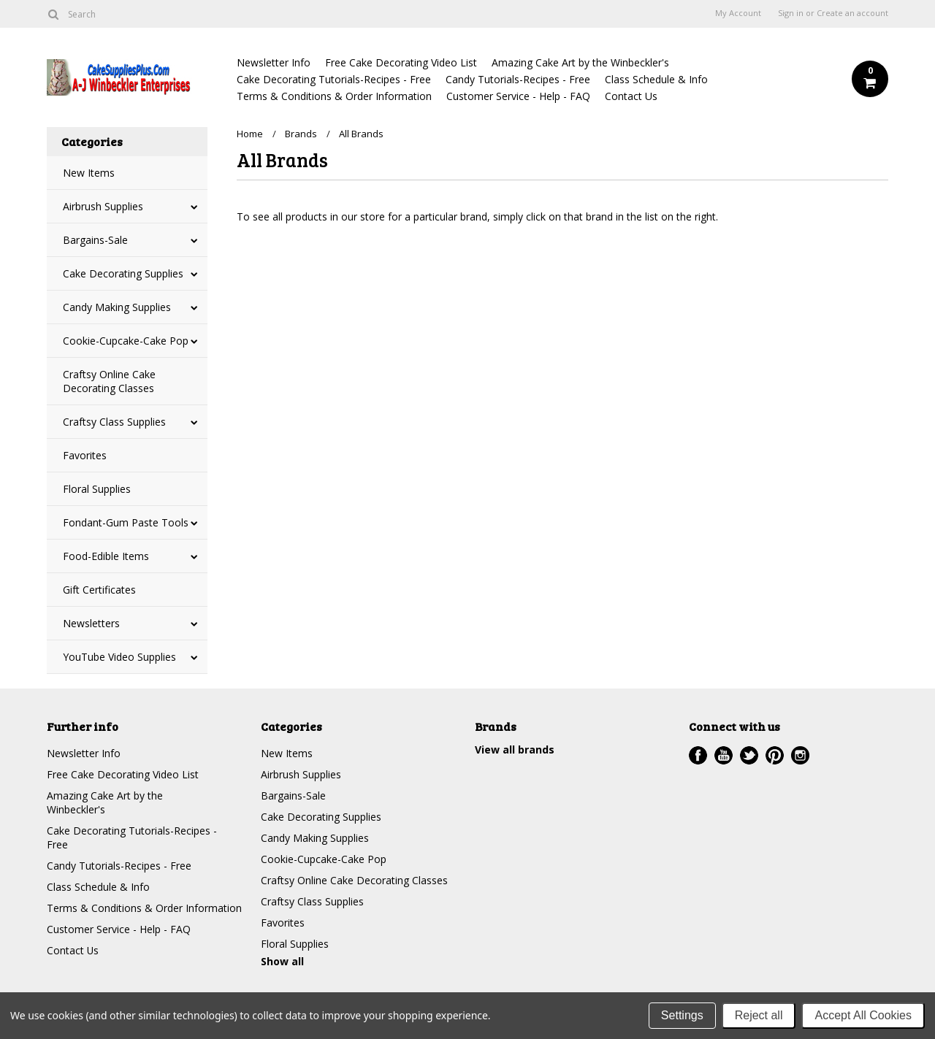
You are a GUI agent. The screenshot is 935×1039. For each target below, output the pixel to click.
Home (250, 133)
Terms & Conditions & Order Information (334, 96)
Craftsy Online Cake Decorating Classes (109, 381)
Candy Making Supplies (117, 307)
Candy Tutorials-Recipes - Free (518, 79)
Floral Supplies (97, 489)
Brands (301, 133)
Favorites (85, 455)
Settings (682, 1015)
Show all (282, 961)
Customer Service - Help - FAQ (518, 96)
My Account (738, 13)
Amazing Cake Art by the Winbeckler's (580, 62)
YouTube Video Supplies (119, 657)
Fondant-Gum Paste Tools (125, 522)
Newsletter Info (273, 62)
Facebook (698, 755)
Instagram (800, 755)
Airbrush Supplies (103, 206)
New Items (89, 173)
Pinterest (775, 755)
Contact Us (631, 96)
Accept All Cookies (863, 1015)
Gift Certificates (99, 590)
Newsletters (91, 623)
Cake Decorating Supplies (123, 273)
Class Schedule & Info (656, 79)
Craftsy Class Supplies (114, 422)
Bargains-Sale (95, 240)
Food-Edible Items (106, 556)
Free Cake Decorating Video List (401, 62)
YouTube (723, 755)
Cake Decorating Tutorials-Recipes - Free (334, 79)
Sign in (791, 13)
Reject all (759, 1015)
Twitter (749, 755)
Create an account (852, 13)
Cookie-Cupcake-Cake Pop (125, 341)
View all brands (514, 749)
